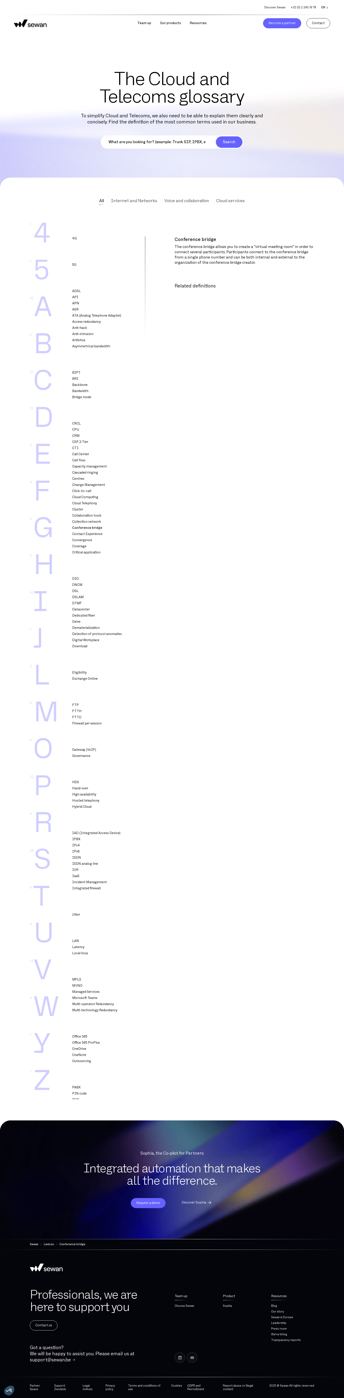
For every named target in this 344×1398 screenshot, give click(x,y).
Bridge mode (81, 397)
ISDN (76, 857)
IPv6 (76, 851)
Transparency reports (286, 1340)
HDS (75, 782)
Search (229, 142)
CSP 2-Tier (80, 442)
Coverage (79, 546)
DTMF (77, 603)
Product (229, 1296)
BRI (75, 378)
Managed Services (86, 991)
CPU (75, 429)
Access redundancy (86, 321)
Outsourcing (81, 1061)
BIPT (76, 372)
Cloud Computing (85, 497)
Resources (279, 1296)
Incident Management (89, 882)
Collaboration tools (86, 515)
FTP (75, 705)
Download (79, 646)
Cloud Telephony (84, 503)
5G (74, 264)
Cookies (176, 1385)
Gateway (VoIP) (84, 749)
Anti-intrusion (82, 334)
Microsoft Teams (84, 998)
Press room (279, 1328)
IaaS (75, 876)
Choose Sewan (184, 1305)
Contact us (43, 1325)
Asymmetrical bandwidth (91, 346)
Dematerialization (86, 627)
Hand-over (80, 788)
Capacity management (89, 466)
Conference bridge (87, 528)
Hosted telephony (85, 800)
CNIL (76, 423)
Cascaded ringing (85, 472)
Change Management (88, 485)
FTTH (77, 711)
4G (74, 238)
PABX (76, 1087)
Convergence (82, 540)
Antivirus (78, 340)
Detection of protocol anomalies (97, 634)
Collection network (86, 521)
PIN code (79, 1093)
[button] (9, 1390)
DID (75, 578)
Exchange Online (85, 678)
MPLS (76, 979)
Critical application (86, 552)
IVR (75, 870)
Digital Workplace (85, 640)
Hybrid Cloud (81, 806)
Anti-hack (79, 328)
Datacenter (81, 609)
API (75, 297)
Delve (76, 621)
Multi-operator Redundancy (93, 1004)
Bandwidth (80, 391)
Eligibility (79, 672)
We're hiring (279, 1334)
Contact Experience (87, 534)
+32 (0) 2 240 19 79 (303, 7)
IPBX (76, 839)
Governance (81, 756)
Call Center (80, 454)
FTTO (76, 717)
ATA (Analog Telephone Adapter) (96, 315)
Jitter (76, 914)
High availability (84, 794)
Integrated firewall (86, 888)
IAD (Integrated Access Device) (96, 833)
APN (75, 303)
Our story (277, 1311)
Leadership (278, 1323)
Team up (181, 1296)
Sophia (227, 1305)
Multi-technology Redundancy (94, 1010)
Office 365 (79, 1036)
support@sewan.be (50, 1359)
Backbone (80, 385)
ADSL (76, 291)
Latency (78, 947)
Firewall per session (87, 723)
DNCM (77, 585)
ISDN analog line (85, 863)
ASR (75, 309)
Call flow (78, 460)
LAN (75, 941)
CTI (75, 448)
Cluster (77, 509)
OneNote (79, 1055)
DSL (75, 591)
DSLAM (78, 597)
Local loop (80, 953)
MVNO (77, 985)
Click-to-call (81, 491)
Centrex (78, 478)
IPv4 (76, 845)
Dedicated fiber (83, 615)
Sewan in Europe (282, 1317)
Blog (274, 1305)
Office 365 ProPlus (86, 1042)
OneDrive (79, 1048)
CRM (76, 435)
